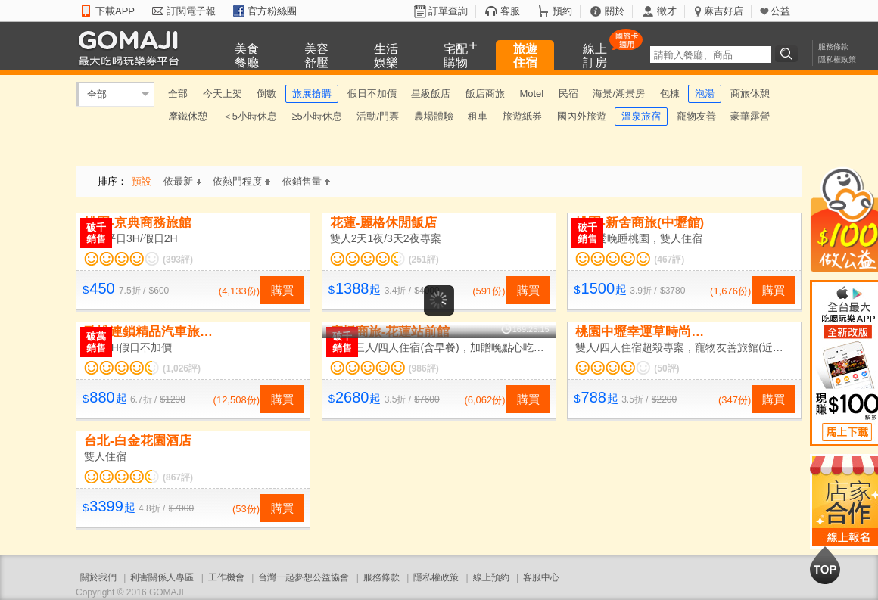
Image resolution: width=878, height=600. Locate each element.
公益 (780, 11)
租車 (477, 116)
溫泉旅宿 (641, 116)
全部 (97, 94)
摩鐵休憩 (187, 116)
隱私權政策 (837, 59)
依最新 (182, 181)
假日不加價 (372, 93)
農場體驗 (433, 116)
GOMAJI (132, 47)
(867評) (178, 477)
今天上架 (222, 93)
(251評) (424, 259)
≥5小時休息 (316, 116)
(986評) (424, 368)
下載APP (115, 11)
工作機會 (226, 577)
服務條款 (833, 46)
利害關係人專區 (162, 577)
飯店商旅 (485, 93)
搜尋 (788, 53)
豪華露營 (750, 116)
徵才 (667, 11)
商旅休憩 (750, 93)
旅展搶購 (312, 93)
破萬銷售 (96, 342)
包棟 (670, 93)
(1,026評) (182, 368)
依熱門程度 (241, 181)
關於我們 (98, 577)
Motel (531, 93)
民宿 (568, 93)
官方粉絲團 (272, 11)
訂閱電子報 (191, 11)
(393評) (178, 259)
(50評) (666, 368)
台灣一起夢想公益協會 (303, 577)
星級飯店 (430, 93)
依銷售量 (306, 181)
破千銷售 (96, 233)
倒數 (266, 93)
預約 (562, 11)
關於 (614, 11)
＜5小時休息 (250, 116)
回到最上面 (825, 565)
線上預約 (491, 577)
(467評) (669, 259)
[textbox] (710, 54)
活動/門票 (377, 116)
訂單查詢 (448, 11)
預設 (141, 181)
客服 (510, 11)
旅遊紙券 (522, 116)
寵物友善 (696, 116)
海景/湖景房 (619, 93)
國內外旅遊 (581, 116)
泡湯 (705, 93)
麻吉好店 (723, 11)
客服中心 (541, 577)
